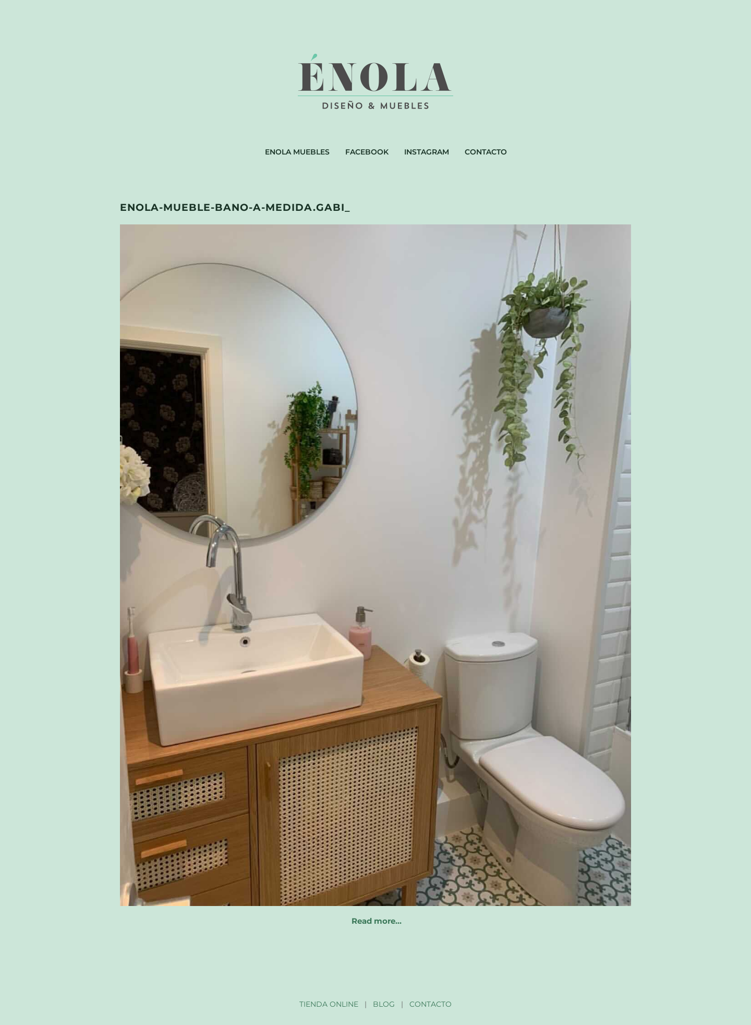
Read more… (377, 921)
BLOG (384, 1004)
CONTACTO (430, 1004)
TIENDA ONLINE (328, 1004)
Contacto (486, 152)
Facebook (367, 152)
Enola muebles (297, 152)
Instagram (426, 152)
